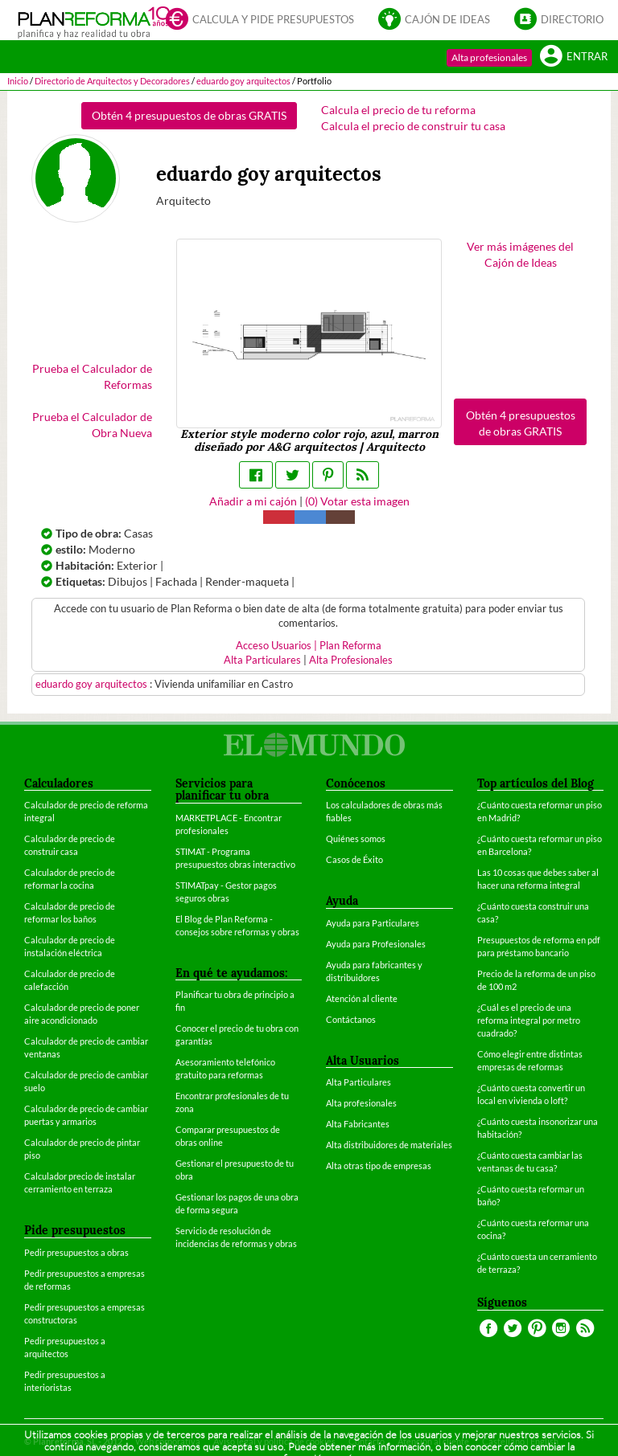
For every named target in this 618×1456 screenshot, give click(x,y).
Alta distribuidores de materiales (389, 1144)
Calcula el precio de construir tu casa (413, 126)
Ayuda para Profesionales (376, 944)
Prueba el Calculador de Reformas (92, 376)
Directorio (559, 18)
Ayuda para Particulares (372, 923)
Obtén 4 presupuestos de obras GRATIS (189, 115)
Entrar (574, 55)
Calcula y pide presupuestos (260, 18)
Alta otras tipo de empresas (378, 1165)
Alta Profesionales (351, 660)
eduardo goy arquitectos (92, 684)
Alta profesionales (489, 57)
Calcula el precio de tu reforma (398, 110)
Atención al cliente (362, 998)
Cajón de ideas (434, 18)
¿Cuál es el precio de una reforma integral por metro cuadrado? (528, 1020)
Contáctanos (351, 1019)
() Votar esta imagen (357, 501)
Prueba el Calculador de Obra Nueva (92, 425)
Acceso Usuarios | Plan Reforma (308, 646)
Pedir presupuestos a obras (76, 1252)
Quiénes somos (355, 838)
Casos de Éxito (354, 859)
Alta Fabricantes (357, 1124)
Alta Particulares (262, 660)
